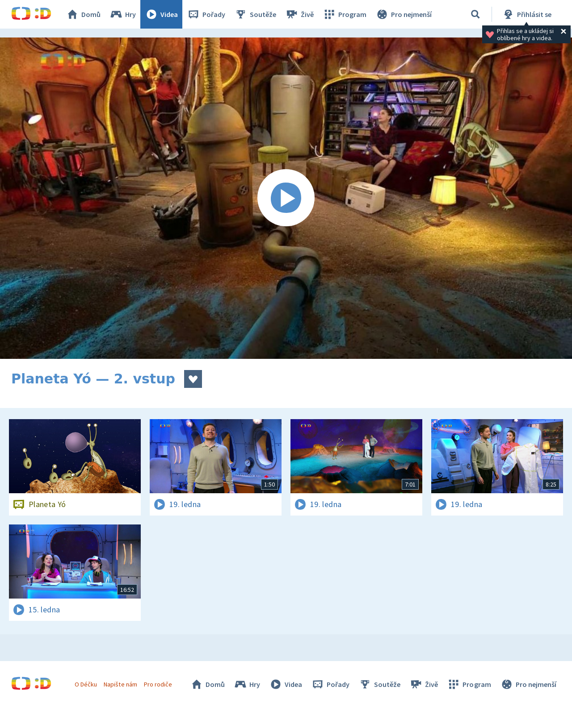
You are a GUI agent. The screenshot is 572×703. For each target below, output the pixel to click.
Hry (122, 14)
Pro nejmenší (403, 14)
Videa (161, 14)
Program (344, 14)
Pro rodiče (158, 684)
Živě (299, 14)
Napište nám (120, 684)
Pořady (206, 14)
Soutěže (255, 14)
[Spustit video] (286, 198)
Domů (83, 14)
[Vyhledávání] (475, 14)
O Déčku (86, 684)
